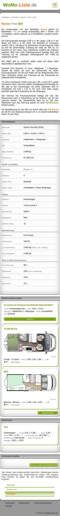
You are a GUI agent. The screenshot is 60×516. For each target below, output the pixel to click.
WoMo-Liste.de (51, 513)
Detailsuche (12, 490)
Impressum (10, 503)
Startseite (5, 17)
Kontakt (8, 506)
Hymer (22, 17)
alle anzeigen (48, 413)
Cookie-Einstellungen (43, 503)
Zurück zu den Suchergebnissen (43, 465)
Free (29, 17)
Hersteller (14, 17)
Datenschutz (24, 503)
